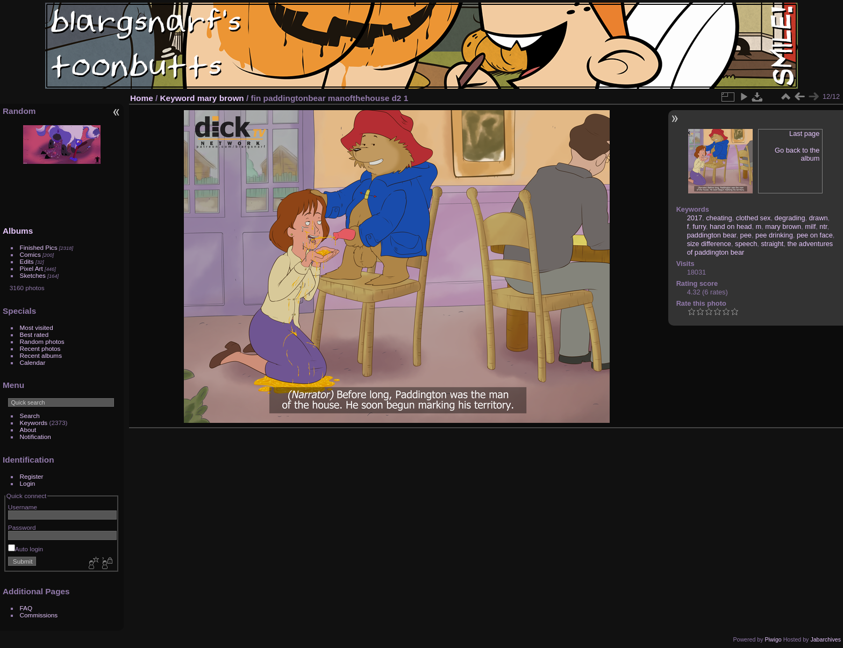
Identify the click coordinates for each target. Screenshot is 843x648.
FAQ (26, 607)
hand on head (731, 226)
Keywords (34, 422)
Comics (30, 254)
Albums (18, 230)
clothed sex (753, 218)
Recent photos (40, 348)
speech (746, 244)
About (28, 429)
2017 (694, 218)
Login (27, 483)
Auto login (25, 548)
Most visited (36, 327)
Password (22, 527)
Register (32, 476)
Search (30, 415)
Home (141, 98)
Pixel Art (31, 268)
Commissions (39, 614)
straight (772, 244)
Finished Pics (39, 247)
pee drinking (774, 235)
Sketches (33, 275)
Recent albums (41, 355)
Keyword (177, 98)
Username (22, 506)
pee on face (815, 235)
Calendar (33, 362)
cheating (719, 218)
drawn (818, 218)
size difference (709, 244)
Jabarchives (825, 639)
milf (810, 226)
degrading (790, 218)
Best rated (34, 334)
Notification (35, 436)
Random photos (42, 341)
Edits (27, 261)
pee (746, 235)
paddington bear (712, 235)
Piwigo (773, 639)
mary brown (220, 98)
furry (699, 226)
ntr (823, 226)
